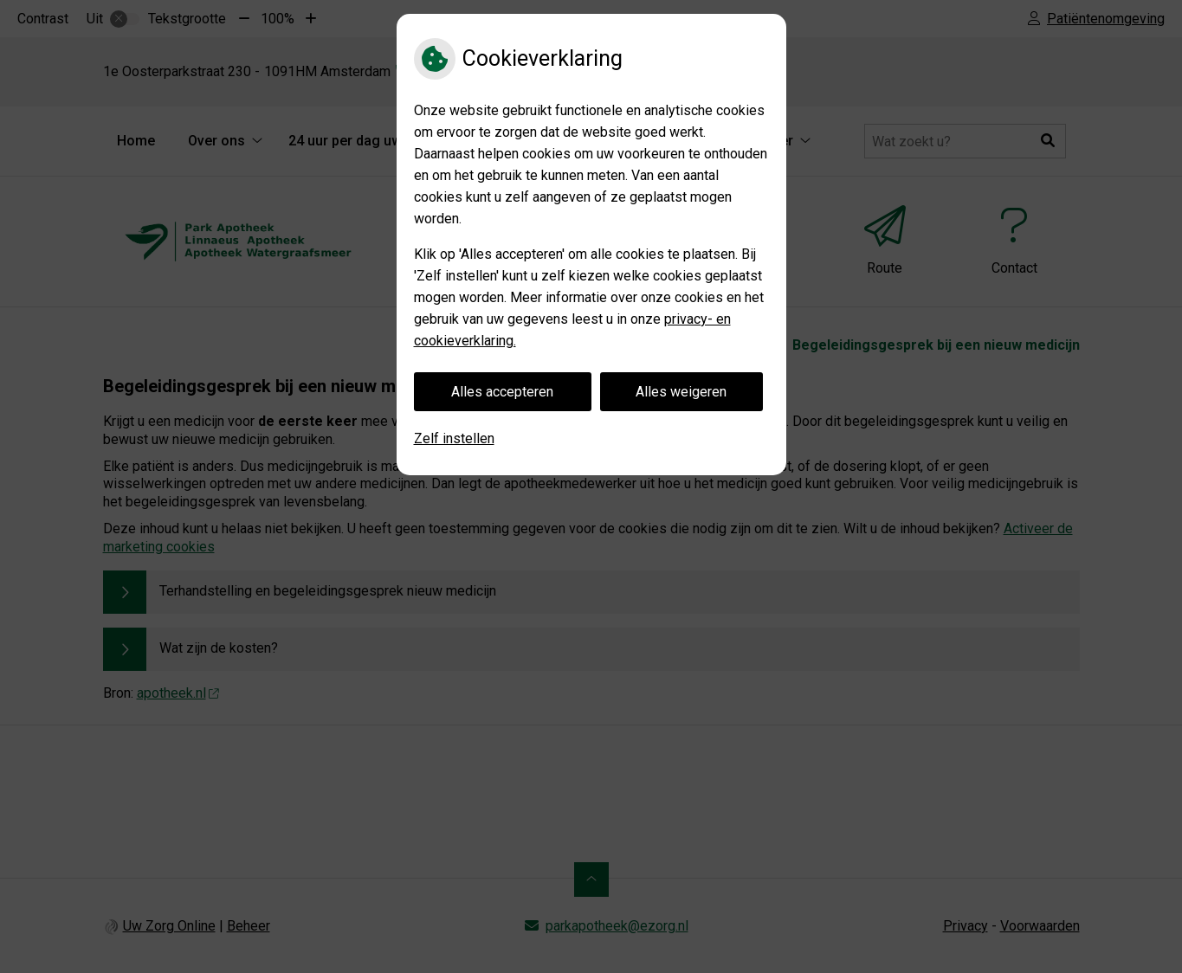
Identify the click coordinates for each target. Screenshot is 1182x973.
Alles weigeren (681, 391)
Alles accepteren (502, 391)
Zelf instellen (454, 438)
